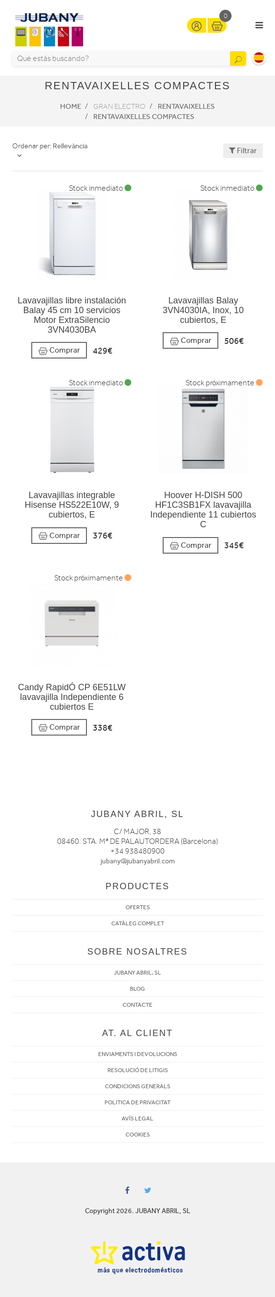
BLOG (137, 988)
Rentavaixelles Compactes (143, 116)
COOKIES (138, 1134)
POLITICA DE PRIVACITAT (137, 1102)
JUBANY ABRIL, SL (137, 972)
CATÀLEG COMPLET (137, 923)
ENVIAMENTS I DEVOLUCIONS (137, 1054)
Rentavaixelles (186, 106)
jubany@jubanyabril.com (138, 861)
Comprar (59, 350)
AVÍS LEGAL (137, 1118)
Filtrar (243, 150)
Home (70, 106)
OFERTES (138, 907)
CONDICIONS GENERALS (137, 1086)
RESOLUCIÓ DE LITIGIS (137, 1070)
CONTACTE (137, 1004)
